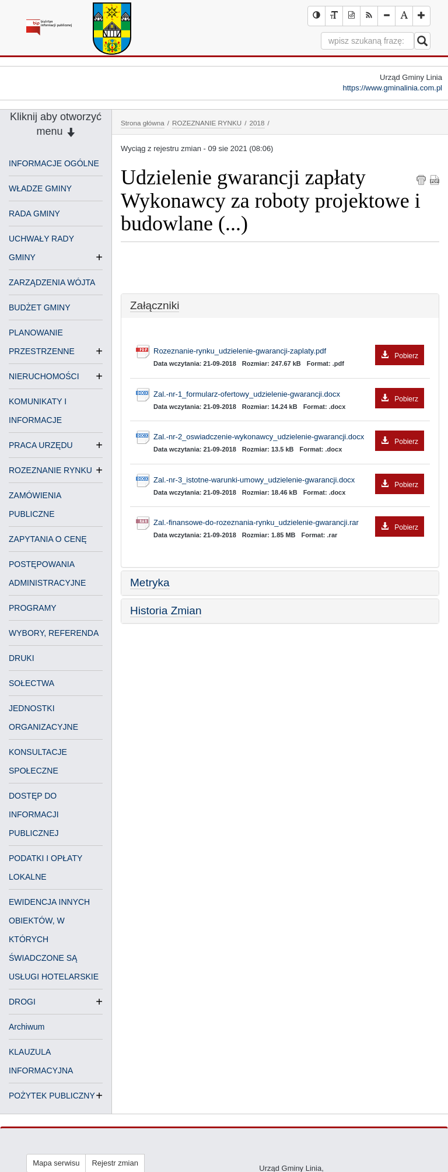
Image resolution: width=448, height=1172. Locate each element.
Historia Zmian (165, 610)
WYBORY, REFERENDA (54, 633)
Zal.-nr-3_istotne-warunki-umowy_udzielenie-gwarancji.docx (288, 480)
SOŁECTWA (31, 683)
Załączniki (154, 305)
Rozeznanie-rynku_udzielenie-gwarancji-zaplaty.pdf (288, 351)
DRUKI (21, 658)
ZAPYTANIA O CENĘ (48, 539)
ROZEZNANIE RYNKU (50, 470)
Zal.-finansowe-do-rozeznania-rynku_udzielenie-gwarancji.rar (288, 523)
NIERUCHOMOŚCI (44, 376)
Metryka (150, 582)
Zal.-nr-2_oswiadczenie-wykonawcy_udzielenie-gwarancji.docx (288, 437)
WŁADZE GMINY (40, 188)
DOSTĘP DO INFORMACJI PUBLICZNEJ (34, 814)
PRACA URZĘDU (41, 445)
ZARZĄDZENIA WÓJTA (52, 282)
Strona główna (142, 123)
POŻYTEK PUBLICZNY (52, 1096)
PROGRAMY (33, 608)
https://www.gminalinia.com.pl (392, 87)
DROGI (22, 1002)
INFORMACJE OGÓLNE (54, 163)
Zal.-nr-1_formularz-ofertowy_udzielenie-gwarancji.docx (288, 394)
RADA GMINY (34, 213)
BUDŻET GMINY (40, 307)
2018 (257, 123)
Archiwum (26, 1026)
